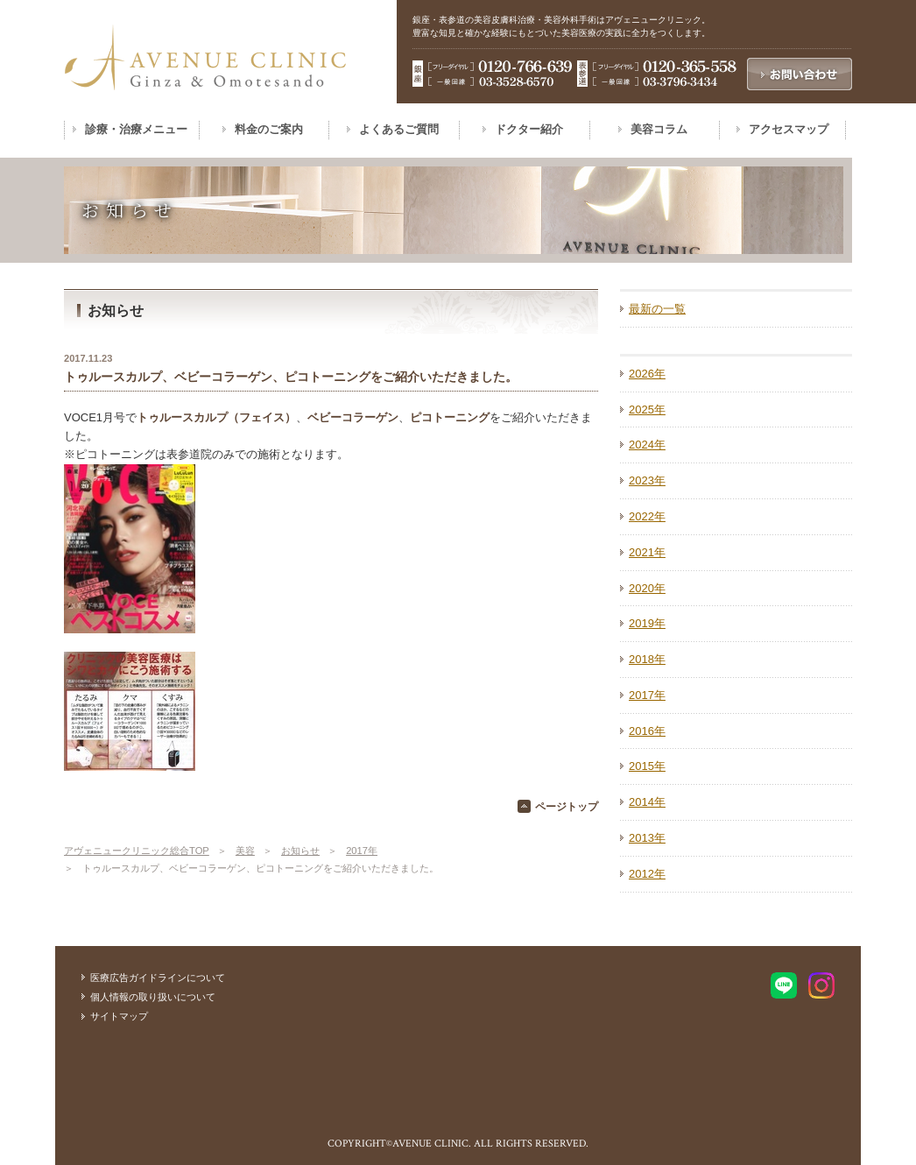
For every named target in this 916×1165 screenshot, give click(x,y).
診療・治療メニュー (136, 129)
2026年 (647, 373)
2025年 (647, 409)
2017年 (361, 850)
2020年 (647, 588)
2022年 (647, 516)
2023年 (647, 480)
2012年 (647, 873)
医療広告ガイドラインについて (157, 977)
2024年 (647, 444)
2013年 (647, 837)
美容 (245, 850)
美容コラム (659, 129)
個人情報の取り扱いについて (152, 997)
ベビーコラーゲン (352, 417)
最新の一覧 (657, 308)
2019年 (647, 623)
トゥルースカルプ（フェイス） (216, 417)
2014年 (647, 801)
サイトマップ (119, 1016)
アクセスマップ (788, 129)
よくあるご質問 (399, 129)
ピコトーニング (450, 417)
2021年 (647, 552)
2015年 (647, 766)
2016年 (647, 731)
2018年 (647, 659)
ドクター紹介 (529, 129)
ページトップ (566, 807)
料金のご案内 (269, 129)
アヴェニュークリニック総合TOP (136, 850)
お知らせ (300, 850)
